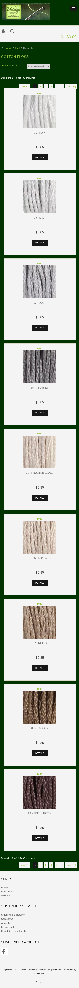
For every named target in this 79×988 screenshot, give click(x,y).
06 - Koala (40, 558)
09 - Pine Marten (39, 813)
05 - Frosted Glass (40, 472)
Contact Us (7, 918)
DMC (17, 48)
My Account (7, 927)
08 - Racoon (39, 728)
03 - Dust (40, 302)
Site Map (39, 982)
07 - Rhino (40, 643)
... (62, 86)
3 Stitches (22, 970)
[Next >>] (71, 86)
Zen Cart (42, 970)
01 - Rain (40, 132)
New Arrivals (8, 891)
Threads (8, 48)
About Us (6, 923)
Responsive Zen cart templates (60, 970)
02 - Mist (40, 217)
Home (4, 887)
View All (24, 86)
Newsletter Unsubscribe (14, 931)
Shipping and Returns (13, 914)
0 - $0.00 (69, 37)
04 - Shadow (39, 387)
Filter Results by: (10, 65)
